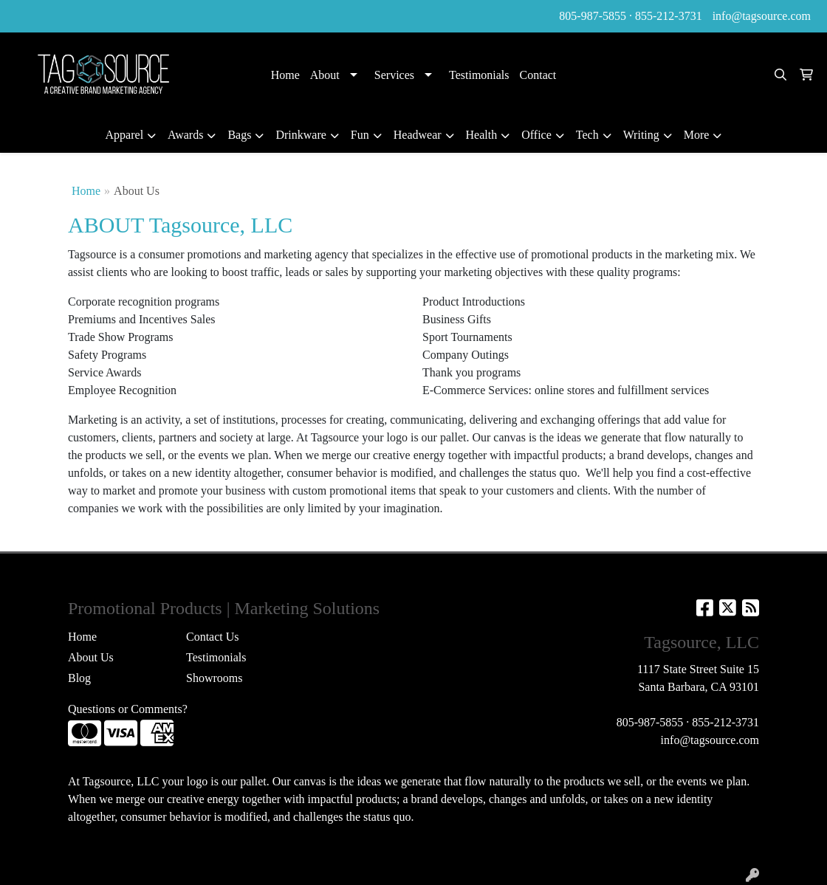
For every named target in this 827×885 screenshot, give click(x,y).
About (325, 75)
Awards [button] (185, 134)
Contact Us (212, 636)
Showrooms (214, 678)
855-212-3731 (668, 16)
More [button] (697, 134)
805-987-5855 (592, 16)
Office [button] (536, 134)
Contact (538, 75)
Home (285, 75)
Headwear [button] (418, 134)
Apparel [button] (125, 134)
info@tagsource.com (762, 16)
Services (394, 75)
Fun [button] (360, 134)
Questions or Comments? (128, 709)
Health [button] (482, 134)
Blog (79, 678)
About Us (91, 657)
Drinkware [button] (300, 134)
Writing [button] (641, 134)
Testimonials (479, 75)
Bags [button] (239, 134)
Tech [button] (587, 134)
